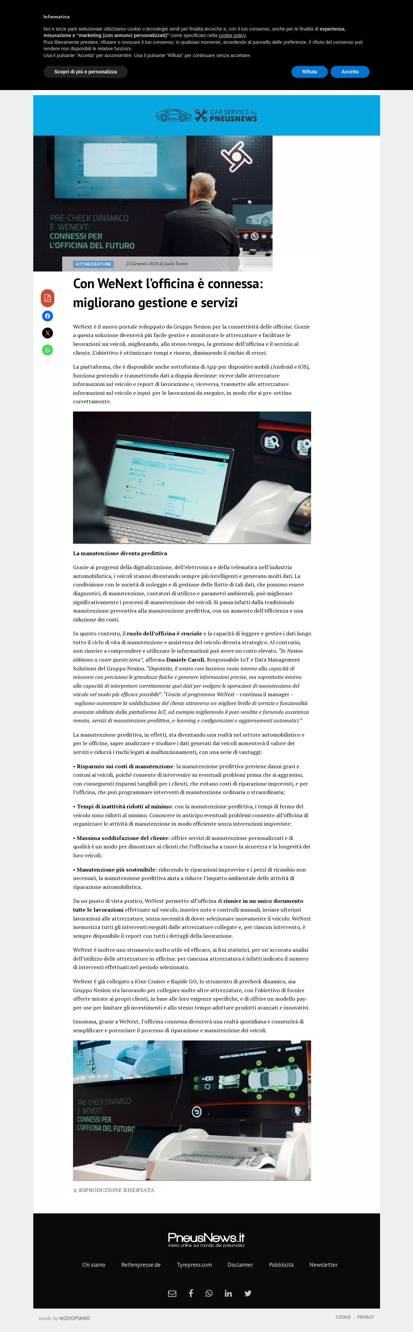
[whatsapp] (209, 1293)
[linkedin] (228, 1293)
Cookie (343, 1317)
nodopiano (74, 1318)
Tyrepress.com (194, 1264)
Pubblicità (281, 1264)
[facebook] (190, 1293)
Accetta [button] (350, 71)
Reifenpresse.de (141, 1264)
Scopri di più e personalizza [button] (85, 71)
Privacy (365, 1317)
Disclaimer (240, 1264)
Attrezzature (93, 264)
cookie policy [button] (232, 35)
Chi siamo (93, 1264)
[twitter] (248, 1293)
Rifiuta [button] (309, 71)
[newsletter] (172, 1293)
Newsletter (323, 1264)
